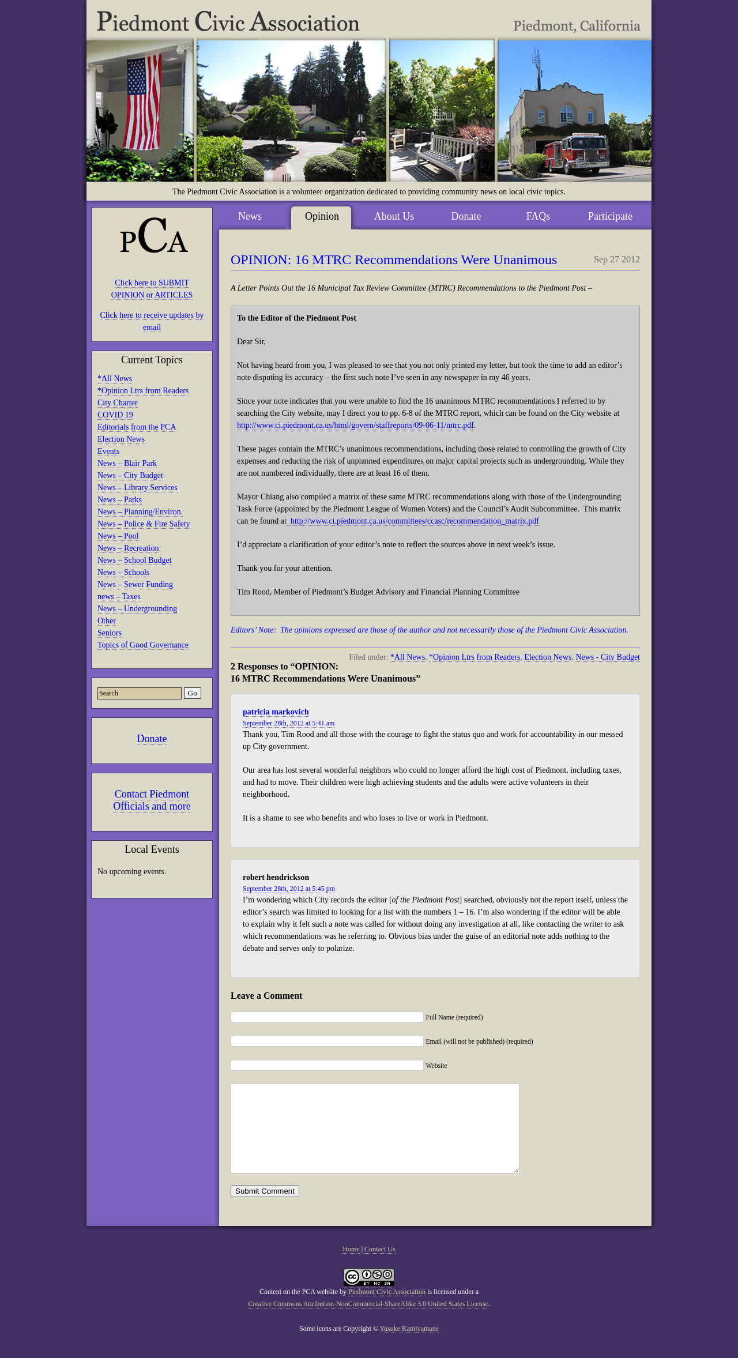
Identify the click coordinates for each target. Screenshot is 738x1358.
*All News (114, 378)
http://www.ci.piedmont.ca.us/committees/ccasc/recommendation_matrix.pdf (413, 521)
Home (350, 1266)
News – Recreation (128, 548)
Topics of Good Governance (143, 645)
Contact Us (380, 1266)
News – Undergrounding (137, 608)
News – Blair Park (127, 463)
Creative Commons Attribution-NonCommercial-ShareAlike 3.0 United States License (368, 1321)
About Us (394, 216)
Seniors (109, 633)
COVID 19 (115, 415)
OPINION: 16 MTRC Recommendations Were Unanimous (394, 259)
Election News (121, 439)
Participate (610, 216)
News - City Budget (607, 657)
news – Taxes (119, 596)
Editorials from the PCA (136, 427)
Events (108, 451)
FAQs (538, 216)
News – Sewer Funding (135, 584)
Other (106, 620)
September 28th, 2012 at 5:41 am (288, 723)
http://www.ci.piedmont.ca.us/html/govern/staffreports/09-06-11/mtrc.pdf (355, 425)
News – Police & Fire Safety (143, 524)
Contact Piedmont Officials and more (152, 800)
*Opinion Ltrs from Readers (143, 390)
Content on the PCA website (298, 1309)
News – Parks (119, 499)
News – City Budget (130, 475)
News (250, 216)
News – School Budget (134, 560)
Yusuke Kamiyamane (409, 1346)
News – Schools (123, 572)
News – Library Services (137, 487)
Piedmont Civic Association (387, 1309)
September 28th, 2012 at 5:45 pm (289, 889)
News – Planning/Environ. (140, 511)
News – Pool (118, 536)
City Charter (117, 402)
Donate (152, 738)
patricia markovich (276, 712)
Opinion (322, 216)
